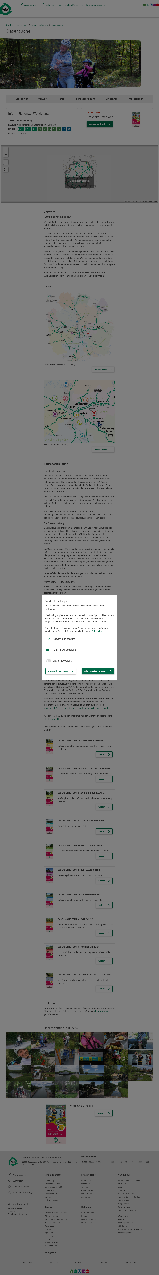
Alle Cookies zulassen (99, 671)
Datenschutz (97, 631)
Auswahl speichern (60, 671)
